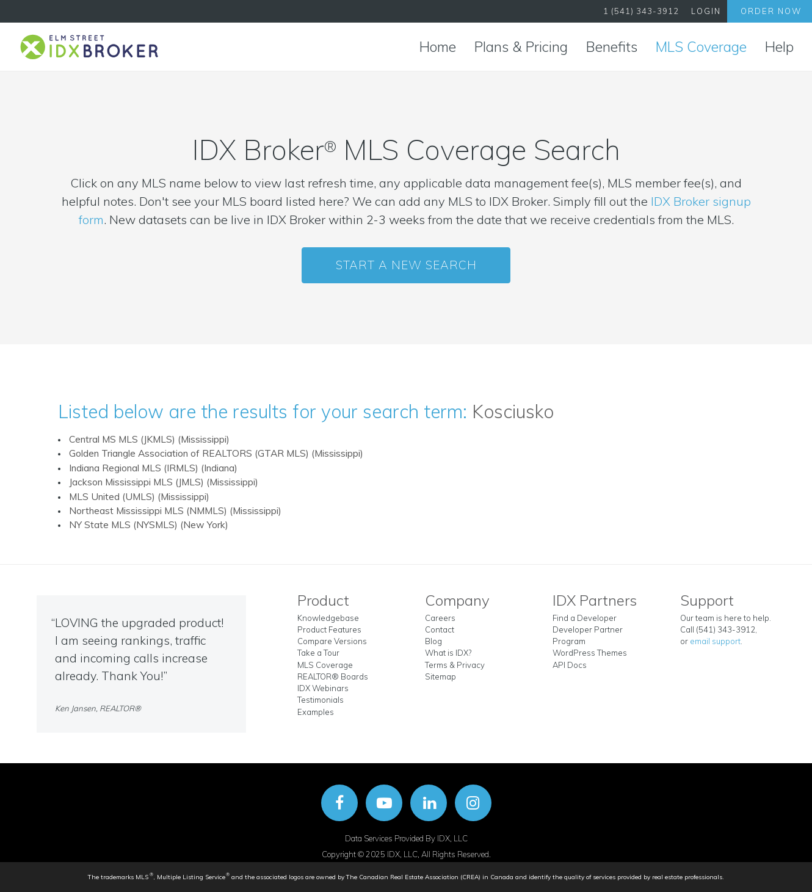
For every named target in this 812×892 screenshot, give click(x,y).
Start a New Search (406, 265)
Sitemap (440, 676)
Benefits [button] (611, 47)
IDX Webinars (323, 688)
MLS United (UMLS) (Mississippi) (139, 496)
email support (715, 641)
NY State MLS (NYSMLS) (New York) (148, 524)
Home (437, 47)
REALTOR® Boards (332, 676)
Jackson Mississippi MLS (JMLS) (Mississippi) (163, 482)
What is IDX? (448, 653)
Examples (315, 712)
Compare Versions (332, 641)
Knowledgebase (328, 618)
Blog (433, 641)
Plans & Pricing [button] (521, 47)
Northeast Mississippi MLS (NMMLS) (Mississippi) (175, 510)
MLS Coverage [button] (701, 47)
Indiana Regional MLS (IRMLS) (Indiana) (153, 468)
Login (706, 11)
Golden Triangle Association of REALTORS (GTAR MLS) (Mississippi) (216, 453)
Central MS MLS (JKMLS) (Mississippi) (149, 439)
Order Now (771, 11)
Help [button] (779, 47)
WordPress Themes (590, 653)
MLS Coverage (325, 665)
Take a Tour (318, 653)
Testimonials (320, 700)
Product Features (329, 629)
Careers (440, 618)
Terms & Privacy (455, 665)
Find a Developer (585, 618)
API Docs (570, 665)
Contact (439, 629)
